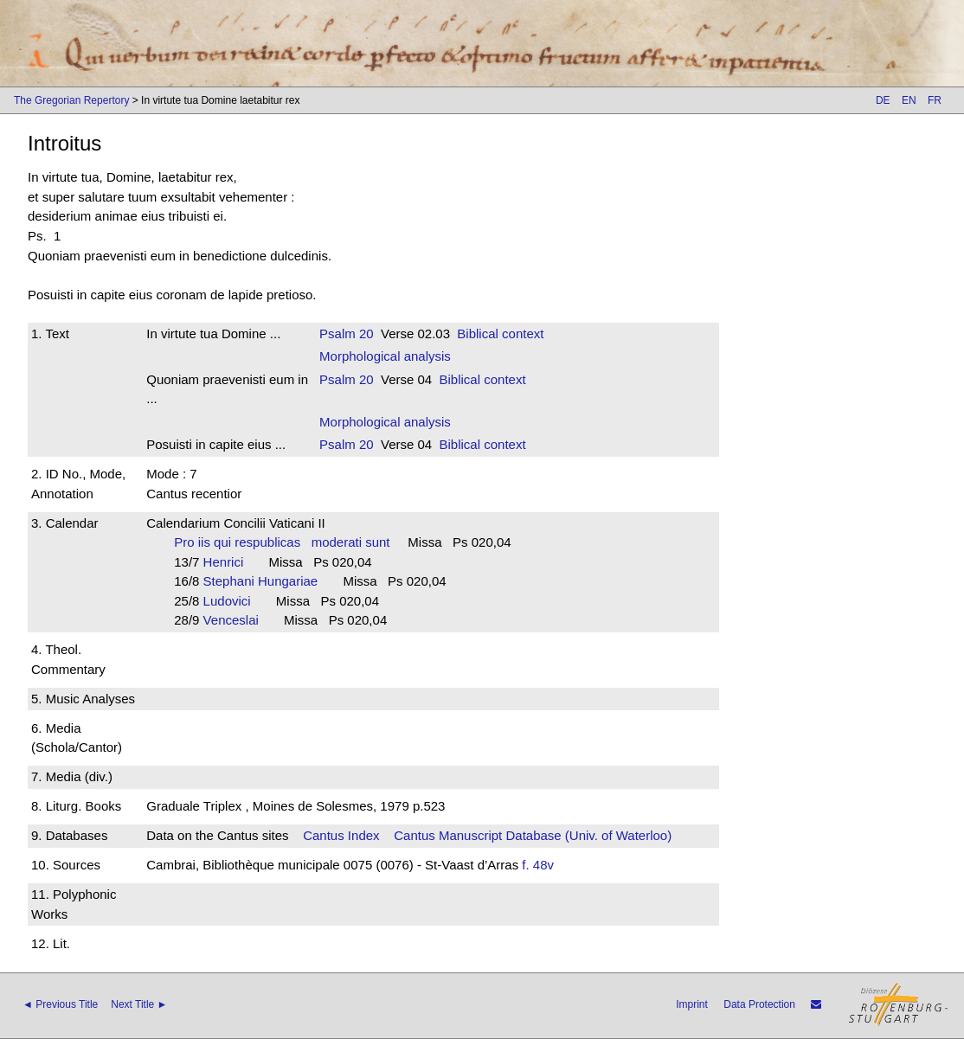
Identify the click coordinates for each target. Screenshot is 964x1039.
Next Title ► (139, 1004)
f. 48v (538, 864)
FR (935, 100)
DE (883, 100)
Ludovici (232, 600)
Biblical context (500, 333)
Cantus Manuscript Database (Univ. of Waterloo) (533, 835)
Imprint (692, 1004)
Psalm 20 (346, 333)
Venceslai (236, 619)
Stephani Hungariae (266, 581)
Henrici (228, 562)
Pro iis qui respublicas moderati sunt (281, 542)
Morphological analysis (385, 356)
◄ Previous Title (60, 1004)
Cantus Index (341, 835)
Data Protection (759, 1004)
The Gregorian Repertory (71, 100)
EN (909, 100)
